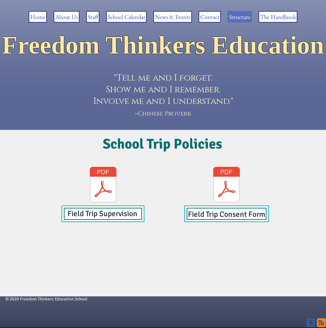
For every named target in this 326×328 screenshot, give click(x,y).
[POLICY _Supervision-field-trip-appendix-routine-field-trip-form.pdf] (227, 185)
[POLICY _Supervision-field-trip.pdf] (103, 185)
